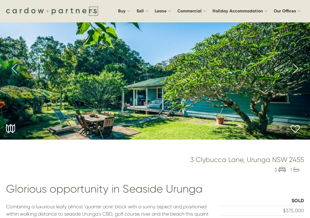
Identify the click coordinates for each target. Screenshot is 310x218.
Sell (143, 11)
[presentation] (14, 69)
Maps (10, 128)
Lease (163, 11)
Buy (124, 11)
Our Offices (287, 11)
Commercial (191, 11)
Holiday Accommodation (240, 11)
